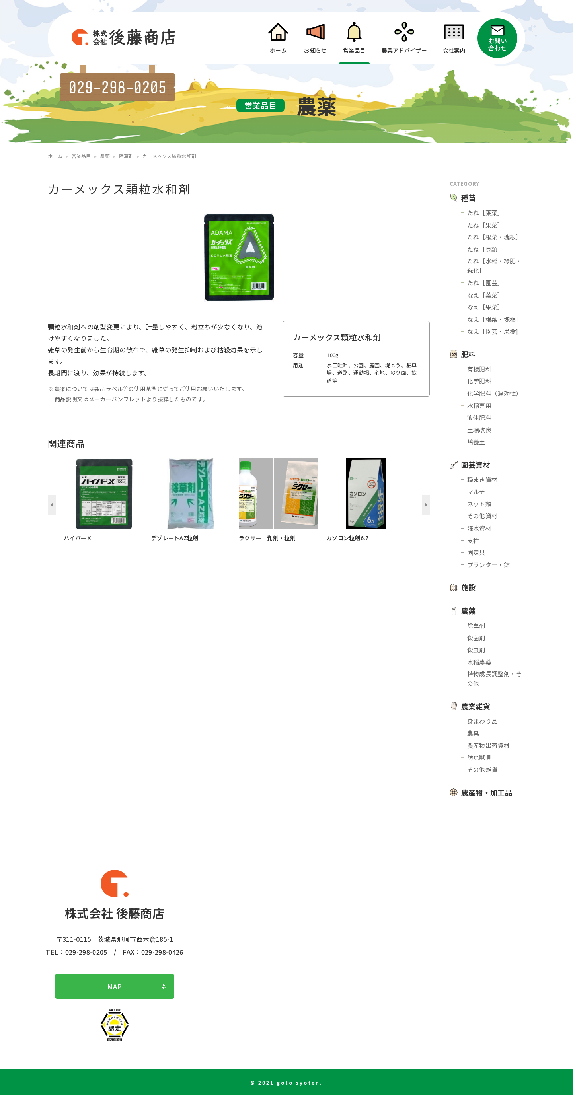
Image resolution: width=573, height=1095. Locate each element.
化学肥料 (479, 381)
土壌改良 (479, 430)
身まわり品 (482, 721)
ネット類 (479, 504)
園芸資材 (475, 464)
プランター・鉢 (488, 564)
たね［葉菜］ (485, 212)
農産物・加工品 (486, 792)
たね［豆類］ (485, 249)
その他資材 (482, 516)
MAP (114, 986)
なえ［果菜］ (485, 307)
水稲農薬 (479, 662)
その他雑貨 (482, 769)
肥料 (468, 354)
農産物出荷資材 (488, 745)
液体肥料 (479, 417)
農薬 (468, 610)
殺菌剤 (476, 638)
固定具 (476, 552)
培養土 (476, 442)
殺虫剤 (476, 650)
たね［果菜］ (485, 225)
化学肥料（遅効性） (494, 393)
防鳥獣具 (479, 757)
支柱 (473, 540)
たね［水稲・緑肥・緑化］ (494, 265)
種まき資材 (482, 479)
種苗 (468, 198)
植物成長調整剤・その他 (494, 678)
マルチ (476, 491)
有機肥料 (479, 369)
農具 (473, 733)
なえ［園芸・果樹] (492, 331)
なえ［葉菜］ (485, 295)
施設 (468, 587)
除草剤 (476, 625)
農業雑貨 (475, 706)
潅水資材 (479, 528)
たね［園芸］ (485, 282)
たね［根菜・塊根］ (494, 237)
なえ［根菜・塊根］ (494, 319)
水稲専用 (479, 405)
